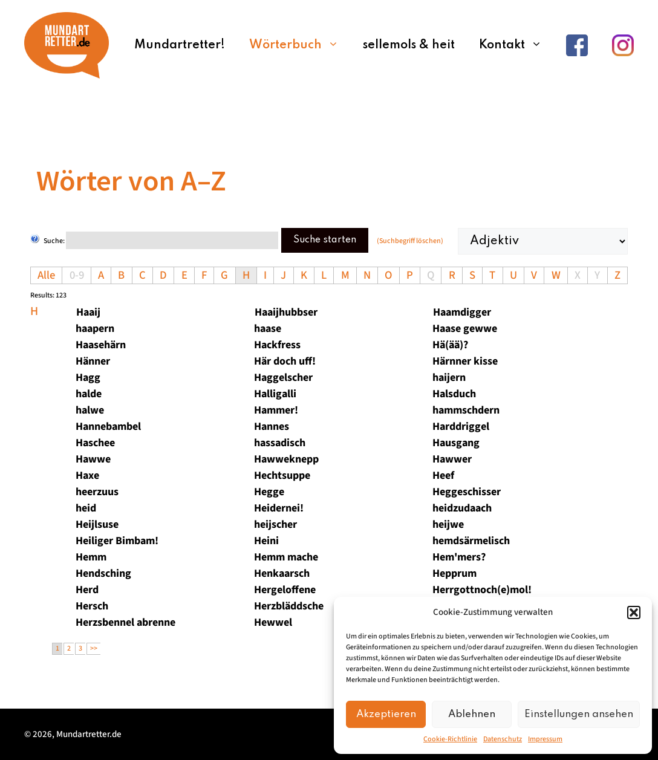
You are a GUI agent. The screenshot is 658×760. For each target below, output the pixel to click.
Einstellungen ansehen (578, 714)
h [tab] (34, 311)
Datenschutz (502, 739)
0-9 (77, 275)
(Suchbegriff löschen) (410, 241)
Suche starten (324, 240)
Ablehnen (471, 714)
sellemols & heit (409, 45)
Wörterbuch (300, 45)
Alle (46, 275)
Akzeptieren (386, 714)
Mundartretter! (179, 45)
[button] (634, 612)
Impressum (545, 739)
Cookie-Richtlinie (450, 739)
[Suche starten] (172, 240)
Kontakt (516, 45)
